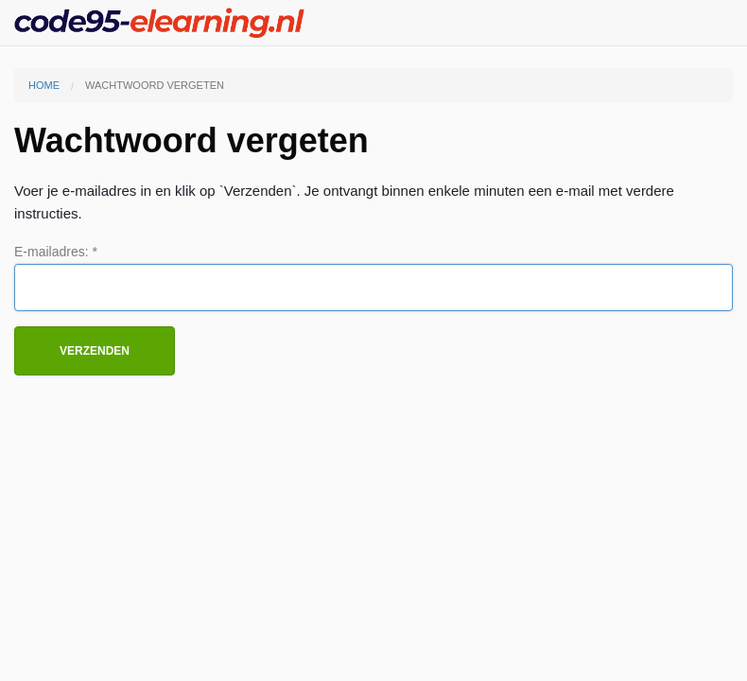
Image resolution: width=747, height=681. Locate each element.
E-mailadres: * (55, 251)
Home (44, 85)
